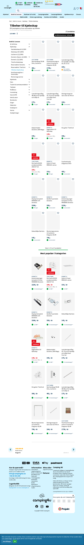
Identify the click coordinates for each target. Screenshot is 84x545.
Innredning (13, 92)
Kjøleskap (25, 21)
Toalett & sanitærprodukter (19, 84)
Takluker (13, 87)
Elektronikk (23, 17)
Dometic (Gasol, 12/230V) (19, 57)
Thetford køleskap (17, 62)
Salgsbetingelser (36, 471)
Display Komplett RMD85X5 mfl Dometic (37, 200)
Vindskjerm (13, 108)
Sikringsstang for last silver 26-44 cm (68, 94)
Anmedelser (34, 469)
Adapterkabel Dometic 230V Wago (38, 129)
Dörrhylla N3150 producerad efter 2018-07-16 (37, 165)
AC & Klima (13, 44)
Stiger (12, 102)
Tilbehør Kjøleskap (33, 21)
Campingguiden (35, 478)
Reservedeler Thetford (18, 67)
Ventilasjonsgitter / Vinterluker (17, 73)
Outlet (62, 17)
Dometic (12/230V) (17, 59)
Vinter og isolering (36, 17)
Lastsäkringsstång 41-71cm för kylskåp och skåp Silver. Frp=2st (53, 96)
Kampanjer (34, 479)
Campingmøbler (43, 14)
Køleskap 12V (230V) (17, 52)
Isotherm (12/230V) (17, 54)
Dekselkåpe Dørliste (38, 231)
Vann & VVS (13, 95)
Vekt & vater (14, 97)
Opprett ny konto (48, 469)
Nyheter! (6, 14)
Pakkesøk (34, 476)
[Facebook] (36, 506)
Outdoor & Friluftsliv (50, 17)
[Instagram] (42, 506)
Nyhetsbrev (34, 484)
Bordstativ (13, 100)
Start (10, 21)
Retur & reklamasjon (37, 473)
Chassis (78, 14)
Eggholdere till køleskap (51, 130)
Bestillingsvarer (35, 474)
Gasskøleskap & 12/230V (18, 49)
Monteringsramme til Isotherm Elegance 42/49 (53, 233)
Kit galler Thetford (68, 128)
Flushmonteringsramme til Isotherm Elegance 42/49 (53, 63)
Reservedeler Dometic (18, 65)
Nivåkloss (13, 90)
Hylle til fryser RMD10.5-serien (51, 164)
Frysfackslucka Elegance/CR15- (67, 162)
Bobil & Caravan (16, 14)
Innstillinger (7, 541)
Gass (11, 82)
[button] (49, 2)
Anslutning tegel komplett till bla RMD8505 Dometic (67, 200)
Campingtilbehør (56, 14)
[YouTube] (47, 506)
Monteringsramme (17, 77)
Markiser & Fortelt (30, 14)
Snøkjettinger (14, 113)
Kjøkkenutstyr (69, 14)
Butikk (33, 483)
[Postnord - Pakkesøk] (56, 463)
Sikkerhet (13, 105)
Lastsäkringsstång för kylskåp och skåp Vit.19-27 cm (68, 61)
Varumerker (34, 481)
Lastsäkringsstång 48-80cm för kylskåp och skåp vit (38, 95)
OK (15, 541)
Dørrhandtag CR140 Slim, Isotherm (38, 62)
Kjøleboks (13, 79)
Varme (12, 110)
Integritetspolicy (36, 486)
